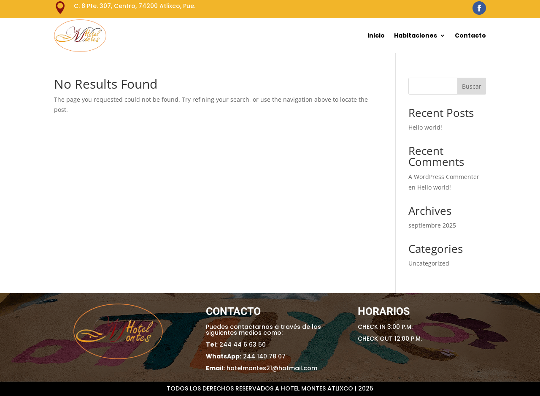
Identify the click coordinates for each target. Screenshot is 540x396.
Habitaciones (415, 35)
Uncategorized (428, 263)
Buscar (471, 86)
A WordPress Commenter (443, 177)
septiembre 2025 (432, 225)
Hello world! (425, 127)
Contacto (470, 35)
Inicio (376, 35)
